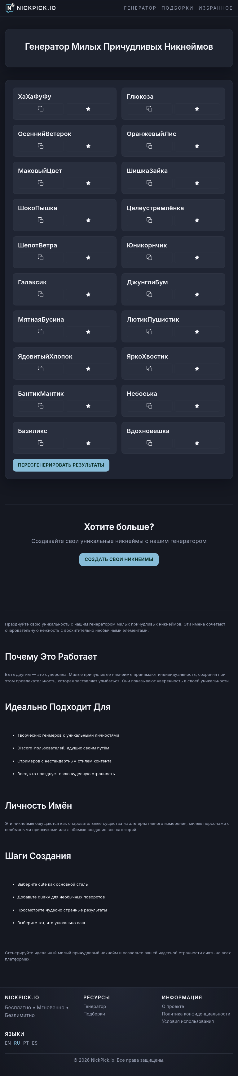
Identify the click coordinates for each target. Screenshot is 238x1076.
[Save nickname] (89, 109)
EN (8, 1043)
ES (34, 1043)
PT (26, 1043)
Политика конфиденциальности (196, 1013)
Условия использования (188, 1021)
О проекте (173, 1006)
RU (17, 1043)
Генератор (140, 8)
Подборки (177, 8)
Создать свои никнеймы (119, 559)
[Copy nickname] (41, 109)
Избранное (216, 8)
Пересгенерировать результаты (61, 465)
